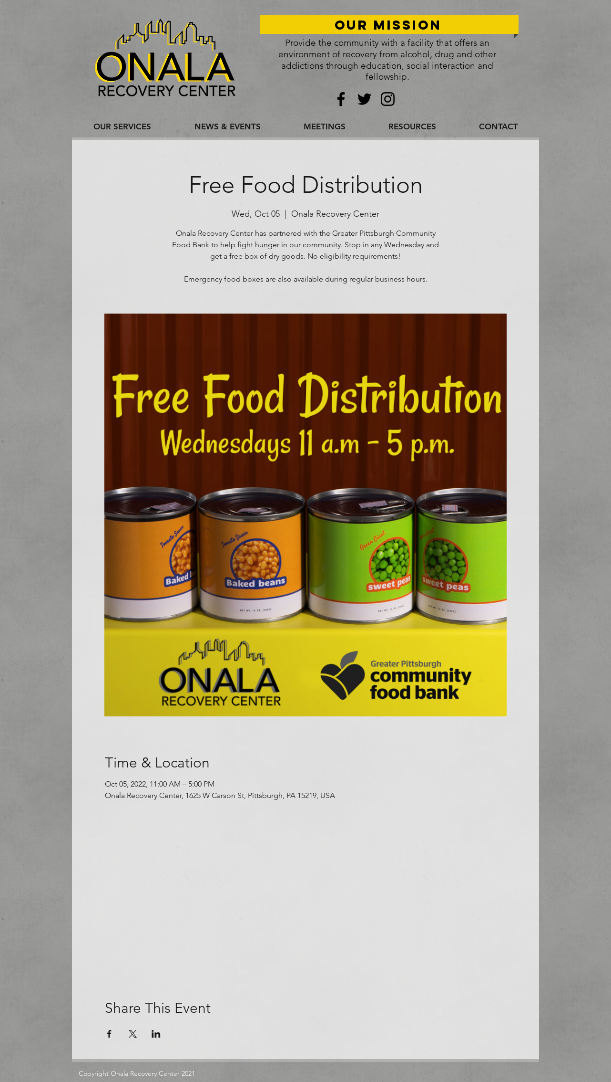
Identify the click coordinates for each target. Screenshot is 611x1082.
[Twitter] (364, 99)
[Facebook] (341, 99)
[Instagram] (387, 99)
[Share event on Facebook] (109, 1034)
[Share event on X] (132, 1034)
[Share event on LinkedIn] (156, 1034)
